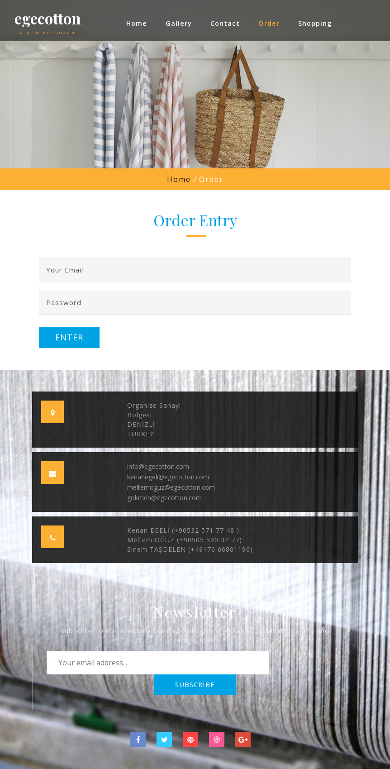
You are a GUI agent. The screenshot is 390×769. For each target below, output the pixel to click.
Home (179, 179)
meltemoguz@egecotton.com (171, 487)
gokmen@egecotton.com (164, 497)
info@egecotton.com (158, 466)
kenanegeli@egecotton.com (168, 477)
